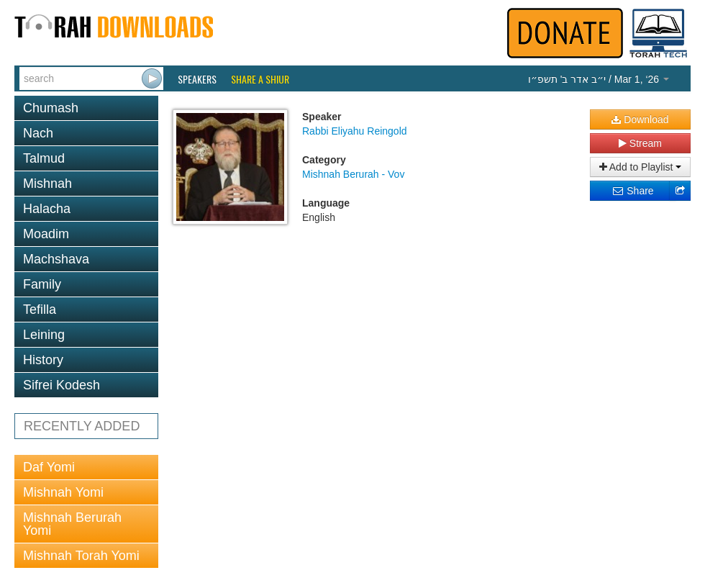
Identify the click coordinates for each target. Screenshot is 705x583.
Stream (640, 143)
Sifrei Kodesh (61, 385)
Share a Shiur (260, 79)
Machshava (56, 259)
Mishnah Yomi (63, 492)
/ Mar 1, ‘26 (598, 79)
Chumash (50, 108)
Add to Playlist (640, 167)
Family (42, 284)
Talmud (44, 158)
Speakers (197, 79)
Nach (38, 133)
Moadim (46, 234)
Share (632, 190)
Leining (44, 334)
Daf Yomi (49, 467)
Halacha (46, 209)
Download (639, 119)
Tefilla (39, 309)
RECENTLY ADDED (82, 426)
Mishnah (47, 183)
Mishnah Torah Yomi (81, 555)
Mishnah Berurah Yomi (72, 524)
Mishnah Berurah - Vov (353, 174)
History (43, 360)
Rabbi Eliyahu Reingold (354, 131)
